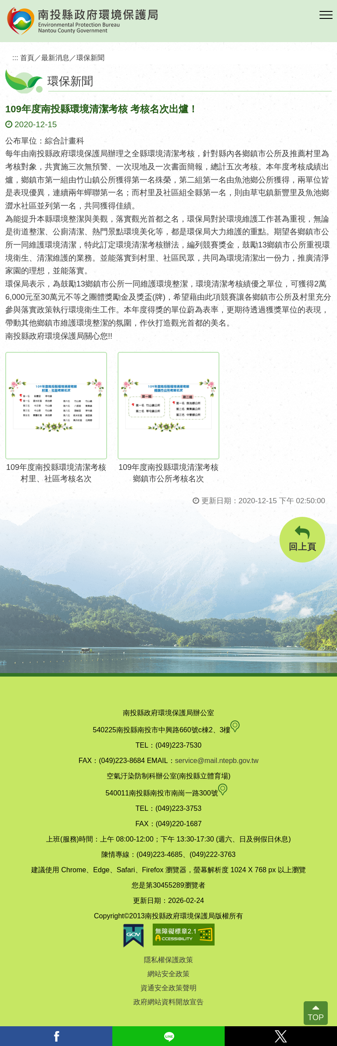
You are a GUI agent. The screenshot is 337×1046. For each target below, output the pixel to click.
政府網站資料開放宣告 (168, 1002)
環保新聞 (90, 57)
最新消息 (55, 57)
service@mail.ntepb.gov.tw (216, 760)
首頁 (27, 57)
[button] (326, 15)
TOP (316, 1017)
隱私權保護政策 (168, 960)
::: (15, 57)
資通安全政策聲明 (168, 988)
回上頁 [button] (302, 539)
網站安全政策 (168, 974)
